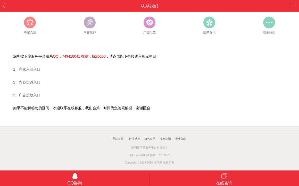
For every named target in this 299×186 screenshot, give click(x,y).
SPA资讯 (149, 138)
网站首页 (118, 138)
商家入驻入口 (29, 69)
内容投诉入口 (29, 82)
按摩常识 (165, 138)
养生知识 (181, 138)
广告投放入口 (29, 95)
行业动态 (134, 138)
